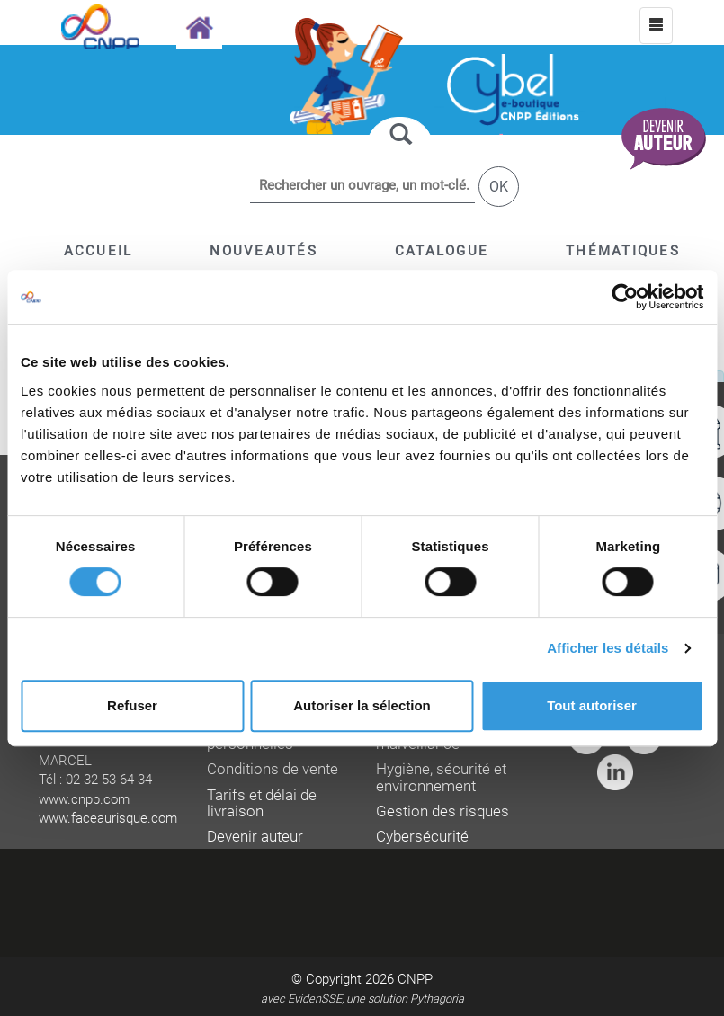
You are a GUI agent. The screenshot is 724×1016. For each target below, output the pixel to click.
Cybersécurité (422, 836)
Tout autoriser (592, 705)
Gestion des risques (442, 811)
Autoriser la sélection (362, 705)
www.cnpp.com (84, 799)
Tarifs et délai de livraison (262, 803)
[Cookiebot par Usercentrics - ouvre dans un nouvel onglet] (624, 296)
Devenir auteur (255, 836)
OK (498, 186)
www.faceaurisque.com (108, 818)
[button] (441, 250)
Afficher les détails (607, 647)
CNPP (415, 979)
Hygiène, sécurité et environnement (441, 777)
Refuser (132, 705)
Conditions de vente (272, 769)
